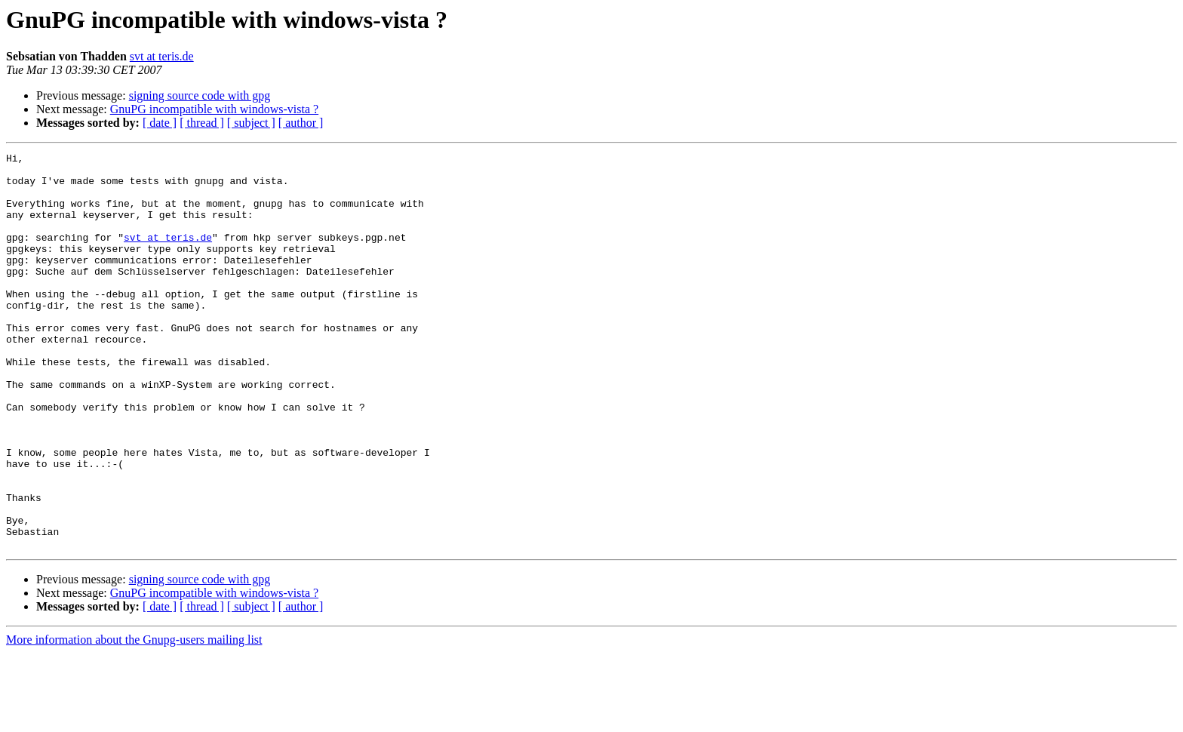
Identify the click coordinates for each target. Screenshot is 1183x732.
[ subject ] (251, 122)
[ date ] (160, 122)
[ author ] (301, 122)
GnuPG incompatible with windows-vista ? (214, 109)
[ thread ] (202, 122)
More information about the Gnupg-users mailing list (134, 718)
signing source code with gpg (200, 95)
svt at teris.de (162, 56)
